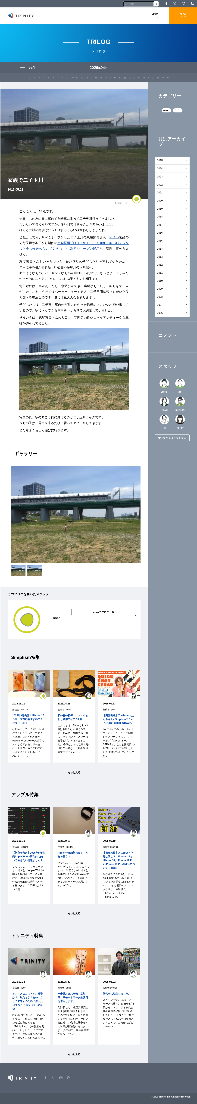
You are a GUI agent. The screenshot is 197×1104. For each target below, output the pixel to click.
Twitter (174, 3)
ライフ (178, 110)
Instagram (183, 3)
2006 (160, 313)
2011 (160, 272)
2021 (160, 192)
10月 (32, 67)
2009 (160, 288)
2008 (160, 296)
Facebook (166, 3)
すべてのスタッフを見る (172, 438)
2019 (160, 208)
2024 (160, 168)
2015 (160, 240)
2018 (160, 216)
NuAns (114, 237)
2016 (160, 232)
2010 (160, 280)
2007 (160, 305)
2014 (160, 248)
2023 (160, 176)
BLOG (183, 16)
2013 (160, 256)
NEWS (155, 16)
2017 (160, 224)
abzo (127, 203)
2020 (160, 200)
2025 (160, 160)
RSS (192, 3)
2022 (160, 184)
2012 (160, 264)
